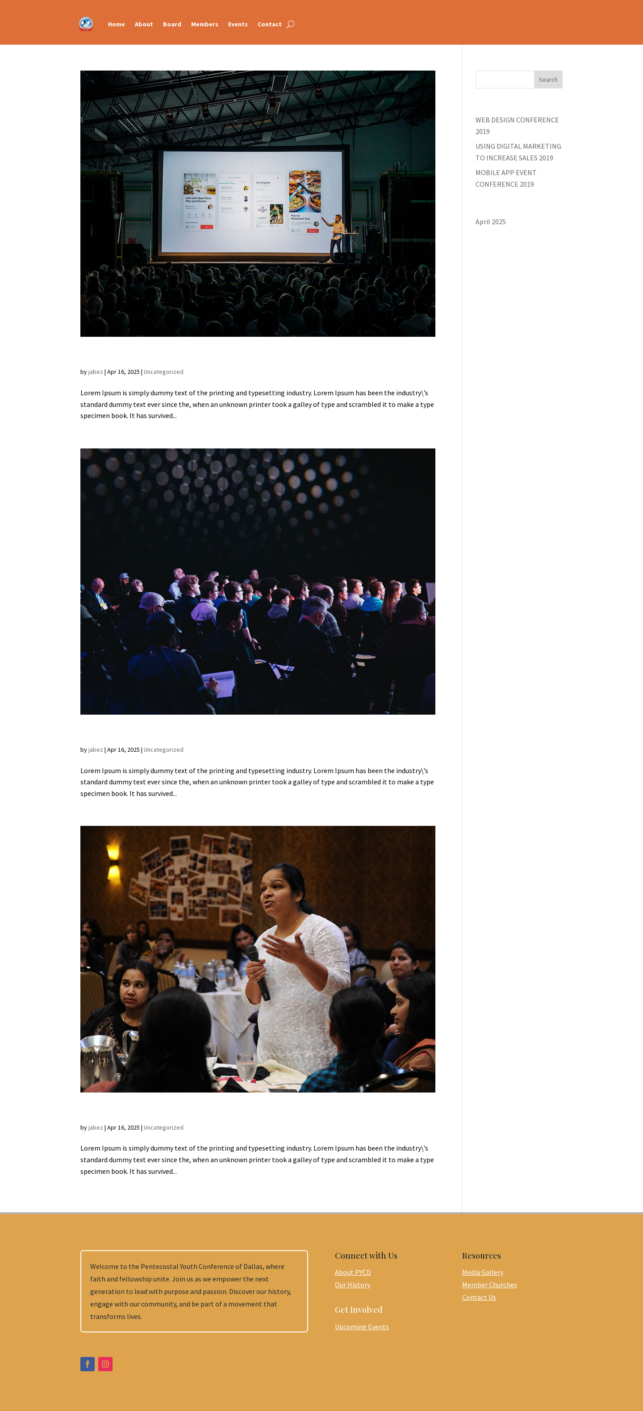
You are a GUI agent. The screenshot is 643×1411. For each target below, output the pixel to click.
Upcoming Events (362, 1326)
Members (204, 24)
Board (172, 24)
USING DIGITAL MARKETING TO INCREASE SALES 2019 (228, 733)
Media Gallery (482, 1272)
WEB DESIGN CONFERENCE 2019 (168, 1111)
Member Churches (489, 1284)
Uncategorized (164, 372)
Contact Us (479, 1297)
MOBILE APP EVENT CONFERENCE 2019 (186, 356)
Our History (352, 1284)
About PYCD (353, 1272)
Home (116, 24)
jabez (95, 372)
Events (238, 24)
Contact (270, 24)
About (144, 24)
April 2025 (491, 221)
